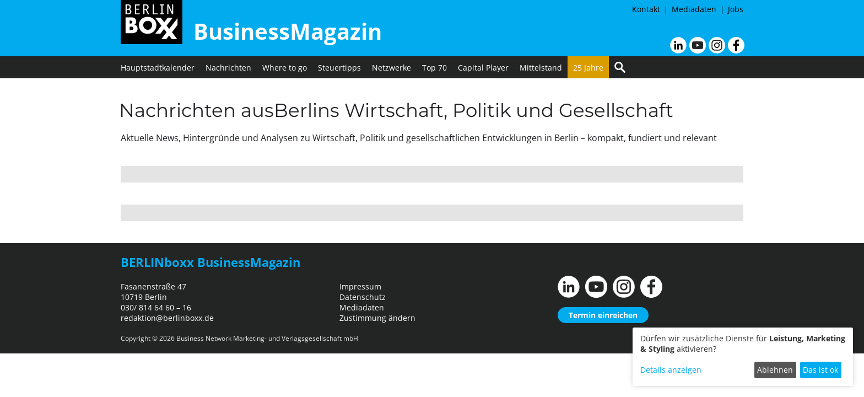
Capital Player (483, 67)
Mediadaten (694, 9)
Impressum (360, 286)
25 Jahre (588, 67)
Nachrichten (228, 67)
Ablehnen (775, 369)
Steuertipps (339, 67)
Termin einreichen (603, 315)
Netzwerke (391, 67)
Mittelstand (541, 67)
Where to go (284, 67)
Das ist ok (820, 369)
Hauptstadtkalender (158, 67)
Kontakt (646, 9)
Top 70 (434, 67)
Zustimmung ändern (377, 318)
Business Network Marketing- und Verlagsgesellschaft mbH (267, 338)
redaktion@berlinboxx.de (167, 318)
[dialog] (743, 357)
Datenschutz (362, 297)
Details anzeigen (670, 369)
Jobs (735, 9)
